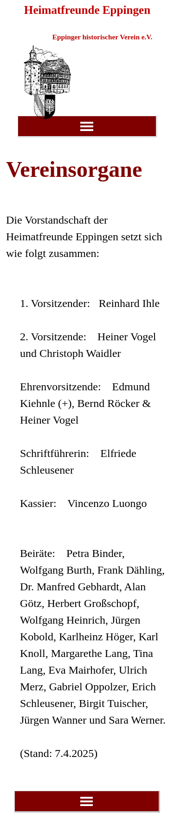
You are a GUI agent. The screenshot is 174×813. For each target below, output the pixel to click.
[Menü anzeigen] (87, 126)
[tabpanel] (87, 457)
